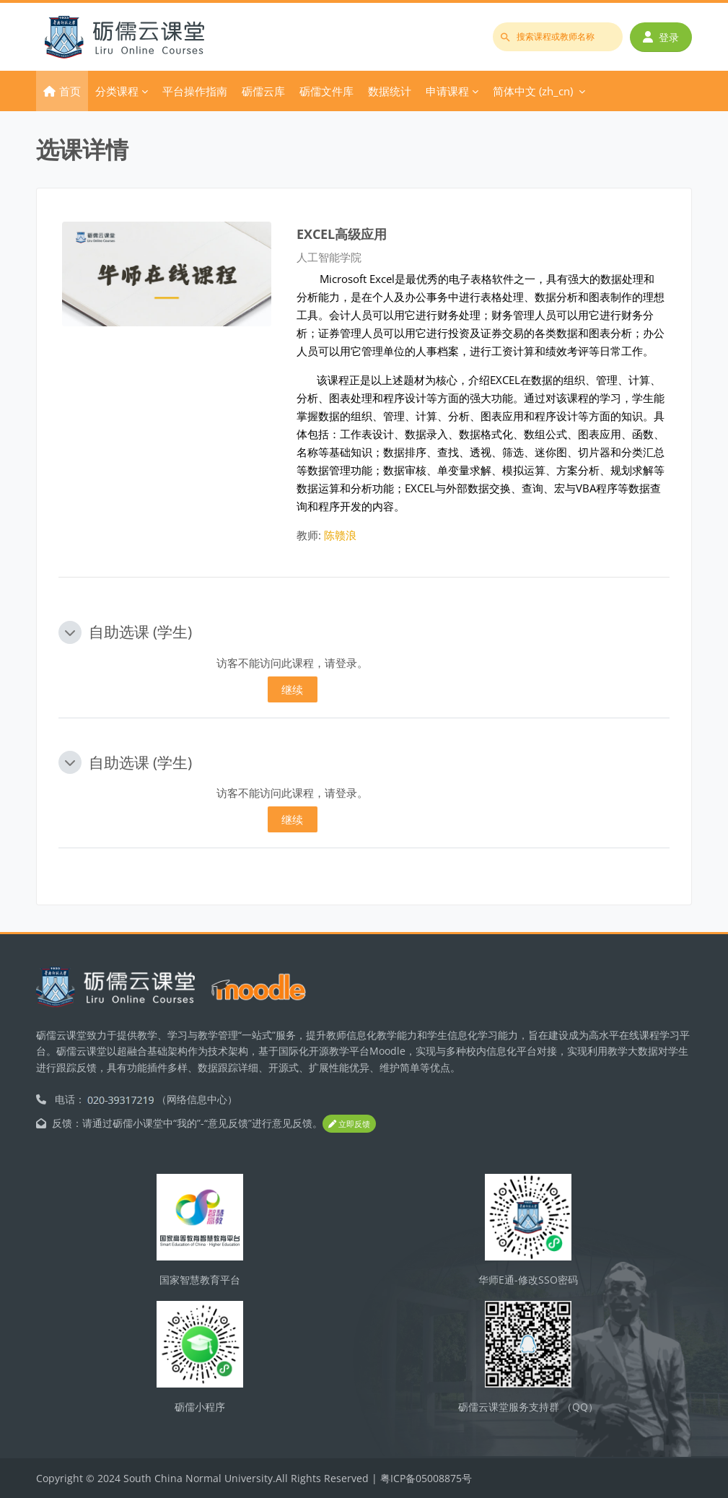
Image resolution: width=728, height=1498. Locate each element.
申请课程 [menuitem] (447, 91)
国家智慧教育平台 (199, 1279)
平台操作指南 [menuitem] (194, 91)
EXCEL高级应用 (342, 234)
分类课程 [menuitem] (117, 91)
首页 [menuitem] (70, 91)
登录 (661, 37)
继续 (292, 689)
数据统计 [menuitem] (389, 91)
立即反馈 (349, 1123)
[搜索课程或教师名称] (558, 37)
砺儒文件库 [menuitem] (326, 91)
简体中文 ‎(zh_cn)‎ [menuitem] (533, 91)
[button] (70, 632)
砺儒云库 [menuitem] (263, 91)
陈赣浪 (340, 535)
